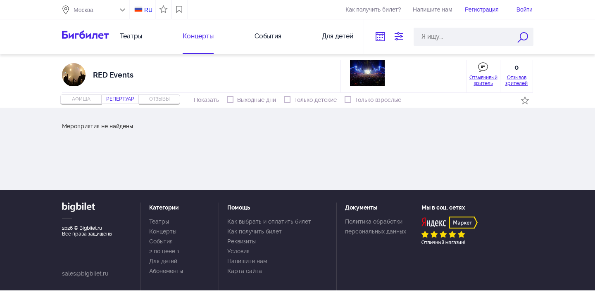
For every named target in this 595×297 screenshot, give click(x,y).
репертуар (120, 99)
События (268, 36)
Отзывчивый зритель (483, 80)
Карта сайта (244, 271)
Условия (238, 251)
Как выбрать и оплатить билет (269, 221)
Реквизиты (241, 241)
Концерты (198, 36)
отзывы (159, 99)
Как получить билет (254, 231)
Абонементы (166, 271)
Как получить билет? (373, 9)
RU (148, 10)
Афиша (81, 99)
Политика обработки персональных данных (375, 226)
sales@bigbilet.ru (85, 273)
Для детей (337, 36)
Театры (131, 36)
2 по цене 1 (164, 251)
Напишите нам (432, 9)
